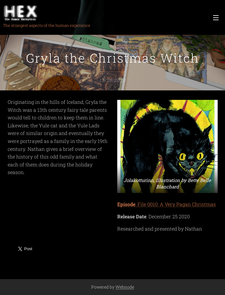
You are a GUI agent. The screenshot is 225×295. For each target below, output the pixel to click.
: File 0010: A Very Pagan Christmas (166, 204)
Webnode (124, 287)
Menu (216, 17)
